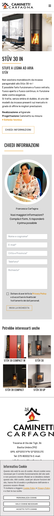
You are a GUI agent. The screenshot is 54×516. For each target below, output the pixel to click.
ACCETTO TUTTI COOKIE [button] (26, 509)
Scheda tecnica (12, 119)
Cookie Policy (29, 488)
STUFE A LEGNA (12, 67)
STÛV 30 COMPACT (14, 378)
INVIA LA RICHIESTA (19, 308)
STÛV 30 (39, 348)
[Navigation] (50, 6)
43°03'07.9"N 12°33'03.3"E (30, 451)
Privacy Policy (44, 488)
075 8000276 (25, 456)
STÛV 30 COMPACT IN (14, 348)
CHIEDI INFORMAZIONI (18, 129)
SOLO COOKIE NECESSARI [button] (27, 504)
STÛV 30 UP (39, 378)
